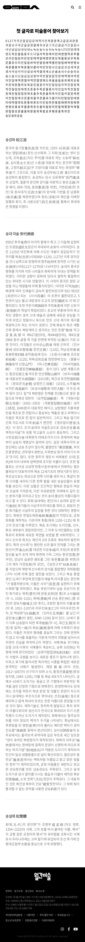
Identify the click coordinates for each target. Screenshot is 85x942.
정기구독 (18, 891)
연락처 (8, 891)
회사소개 (40, 891)
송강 (8, 115)
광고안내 (29, 891)
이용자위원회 (48, 920)
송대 (14, 115)
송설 (19, 115)
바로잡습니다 (63, 915)
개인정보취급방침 (13, 915)
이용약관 (31, 915)
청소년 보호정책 (15, 920)
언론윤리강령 (33, 920)
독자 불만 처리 (46, 915)
